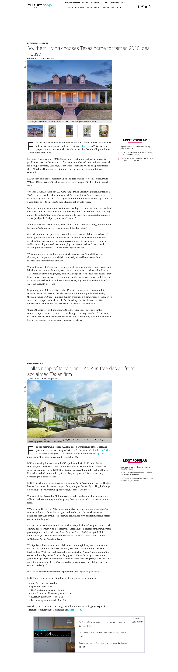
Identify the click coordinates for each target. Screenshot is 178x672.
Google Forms (91, 571)
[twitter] (142, 6)
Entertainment (96, 2)
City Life (85, 2)
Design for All (100, 453)
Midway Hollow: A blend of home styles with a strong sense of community (102, 634)
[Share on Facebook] (25, 62)
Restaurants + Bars (72, 2)
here (58, 300)
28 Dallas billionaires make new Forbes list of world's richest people (136, 153)
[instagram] (146, 6)
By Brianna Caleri (33, 379)
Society (70, 7)
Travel (106, 2)
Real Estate (115, 2)
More (119, 7)
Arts (123, 2)
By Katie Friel (31, 58)
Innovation (105, 7)
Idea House (86, 145)
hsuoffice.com (74, 609)
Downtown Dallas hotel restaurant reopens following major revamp (136, 159)
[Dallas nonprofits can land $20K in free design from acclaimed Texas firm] (69, 411)
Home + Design (80, 7)
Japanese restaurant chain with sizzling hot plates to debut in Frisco (136, 148)
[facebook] (139, 6)
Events (113, 7)
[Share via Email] (25, 72)
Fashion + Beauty (93, 7)
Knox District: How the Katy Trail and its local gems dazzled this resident (103, 645)
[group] (35, 131)
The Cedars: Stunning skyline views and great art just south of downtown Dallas (102, 624)
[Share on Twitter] (25, 67)
